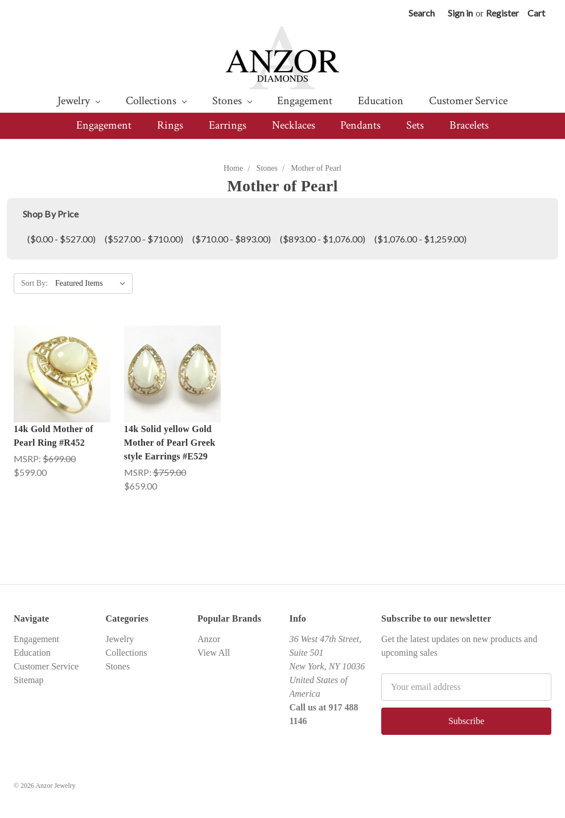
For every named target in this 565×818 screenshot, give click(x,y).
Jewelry (78, 100)
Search (422, 12)
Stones (232, 100)
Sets (415, 125)
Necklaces (293, 125)
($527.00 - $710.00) (144, 238)
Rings (170, 125)
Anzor (208, 639)
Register (502, 12)
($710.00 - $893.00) (231, 238)
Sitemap (28, 680)
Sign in (460, 12)
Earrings (227, 125)
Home (233, 168)
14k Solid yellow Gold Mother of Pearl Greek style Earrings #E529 (170, 442)
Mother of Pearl (316, 168)
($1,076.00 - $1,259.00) (420, 238)
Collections (156, 100)
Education (380, 100)
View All (213, 652)
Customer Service (468, 100)
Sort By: (34, 283)
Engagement (304, 100)
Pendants (360, 125)
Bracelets (469, 125)
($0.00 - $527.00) (61, 238)
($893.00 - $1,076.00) (322, 238)
